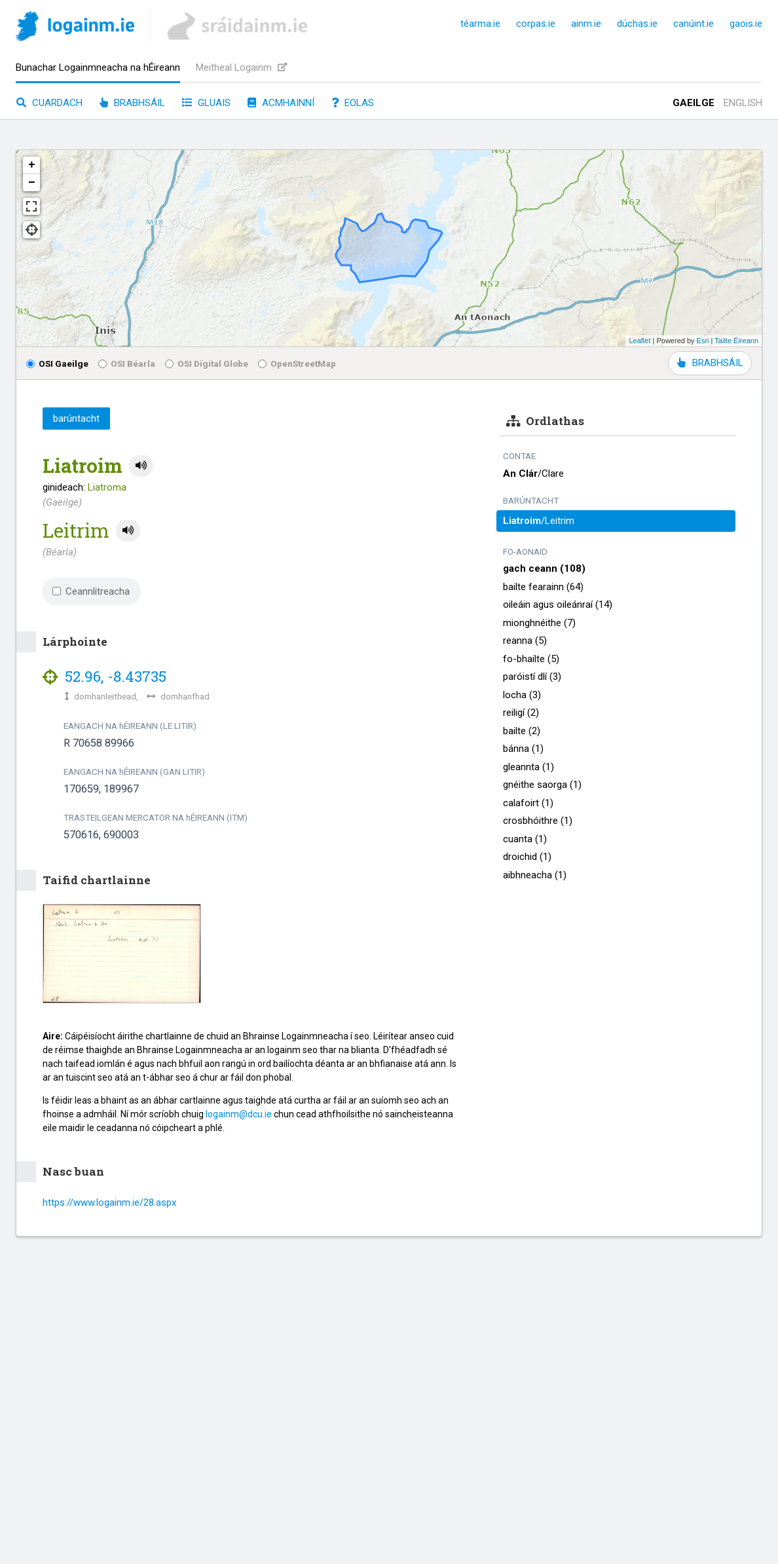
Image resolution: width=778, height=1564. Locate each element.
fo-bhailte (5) (531, 659)
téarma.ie (480, 23)
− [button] (31, 183)
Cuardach (49, 103)
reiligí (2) (521, 712)
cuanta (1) (525, 839)
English (743, 103)
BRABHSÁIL (710, 363)
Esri (703, 340)
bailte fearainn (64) (543, 587)
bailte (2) (521, 731)
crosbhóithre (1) (537, 821)
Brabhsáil (132, 103)
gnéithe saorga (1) (542, 785)
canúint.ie (693, 23)
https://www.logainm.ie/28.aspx (109, 1202)
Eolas (352, 103)
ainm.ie (586, 23)
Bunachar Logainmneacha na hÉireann (98, 67)
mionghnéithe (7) (539, 623)
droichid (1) (527, 857)
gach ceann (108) (544, 568)
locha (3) (522, 695)
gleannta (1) (528, 767)
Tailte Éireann (736, 340)
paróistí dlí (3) (532, 676)
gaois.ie (746, 23)
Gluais (206, 103)
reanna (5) (525, 640)
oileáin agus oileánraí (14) (557, 604)
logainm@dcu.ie (239, 1114)
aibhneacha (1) (534, 875)
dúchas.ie (637, 23)
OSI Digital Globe (206, 363)
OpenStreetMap (297, 363)
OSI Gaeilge (57, 363)
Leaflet (639, 340)
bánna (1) (523, 748)
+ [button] (31, 165)
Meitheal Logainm (241, 67)
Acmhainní (281, 103)
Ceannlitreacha (91, 591)
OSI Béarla (126, 363)
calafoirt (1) (528, 803)
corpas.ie (535, 23)
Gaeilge (693, 103)
